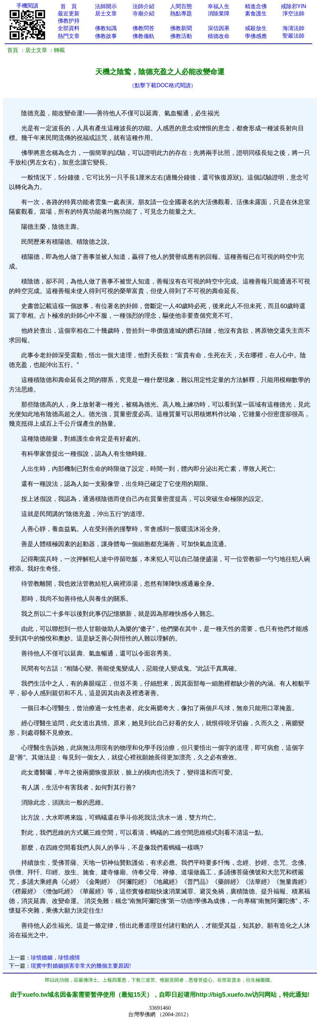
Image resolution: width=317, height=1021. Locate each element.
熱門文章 (69, 36)
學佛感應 (256, 36)
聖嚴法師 (293, 36)
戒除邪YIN (293, 6)
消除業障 (219, 13)
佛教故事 (106, 36)
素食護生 (256, 13)
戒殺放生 (256, 28)
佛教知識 (106, 28)
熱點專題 (181, 13)
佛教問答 (143, 28)
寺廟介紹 (143, 13)
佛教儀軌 (143, 36)
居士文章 (106, 13)
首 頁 (68, 6)
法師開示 (106, 6)
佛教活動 (181, 36)
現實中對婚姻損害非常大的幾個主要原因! (80, 966)
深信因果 (219, 28)
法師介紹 (143, 6)
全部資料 (69, 28)
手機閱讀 (27, 6)
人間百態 (181, 6)
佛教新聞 (181, 28)
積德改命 (219, 36)
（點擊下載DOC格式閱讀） (162, 85)
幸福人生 (219, 6)
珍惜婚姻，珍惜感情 (55, 957)
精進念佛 (256, 6)
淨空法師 (293, 13)
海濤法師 (293, 28)
